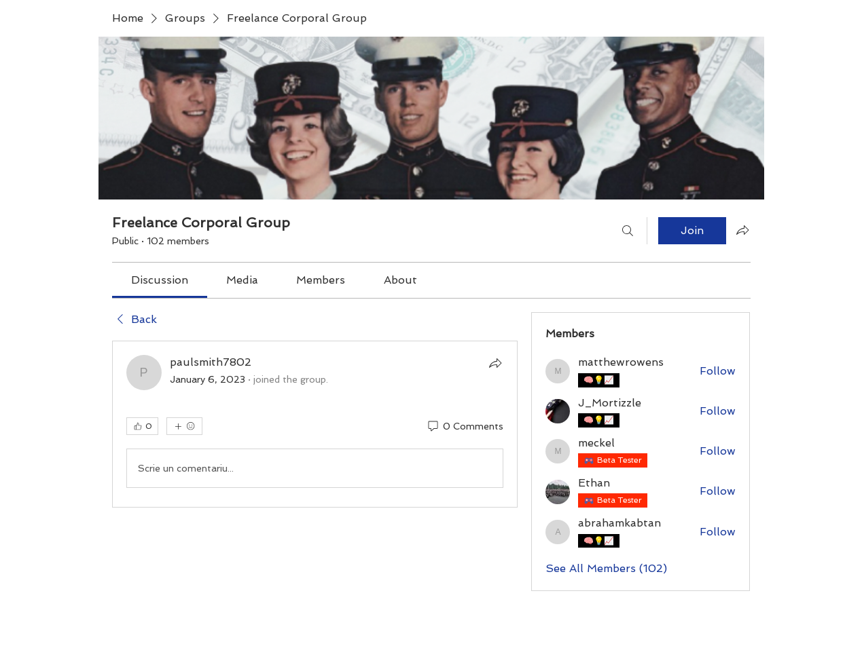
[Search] (627, 230)
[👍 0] (142, 426)
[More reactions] (184, 426)
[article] (315, 424)
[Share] (495, 363)
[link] (159, 279)
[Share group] (742, 230)
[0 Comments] (464, 427)
